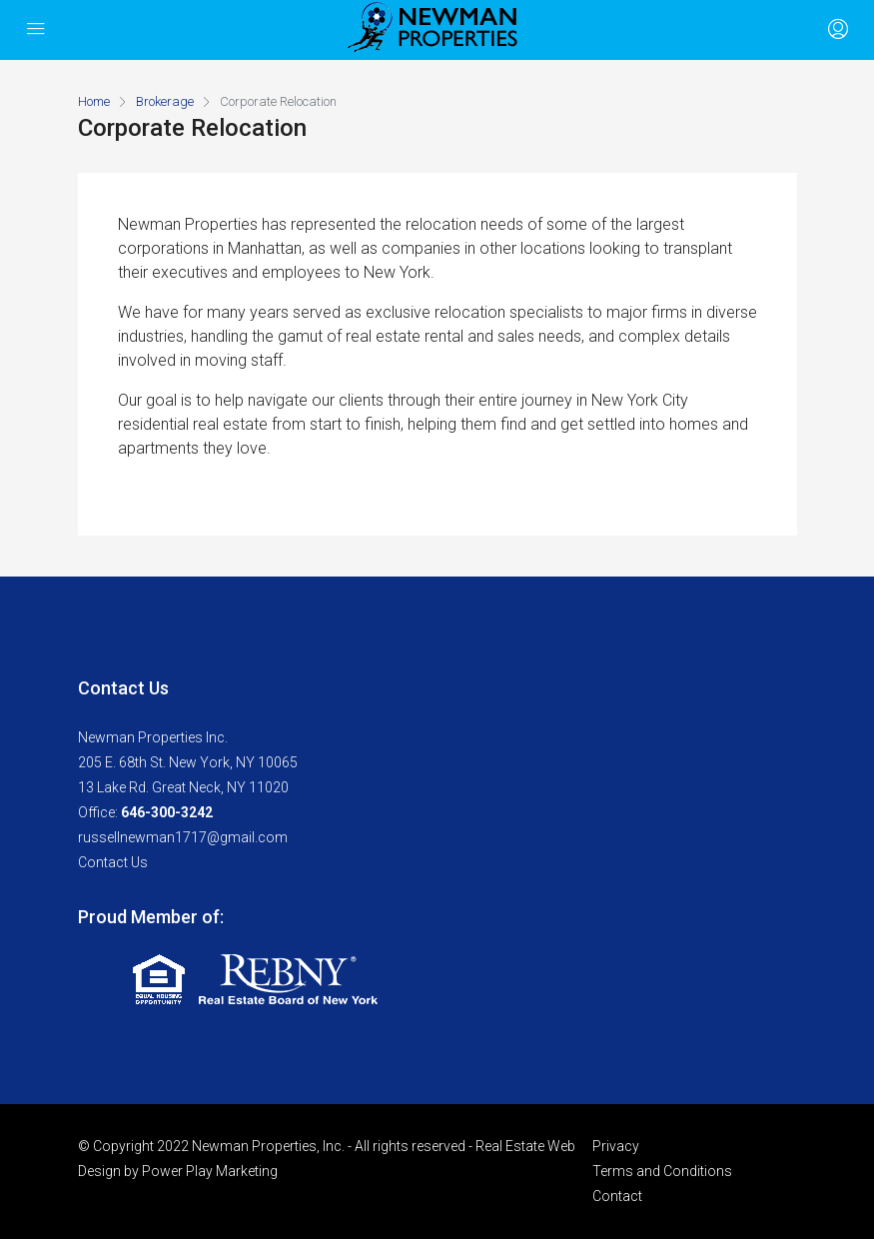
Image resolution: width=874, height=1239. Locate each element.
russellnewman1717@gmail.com (183, 837)
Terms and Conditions (662, 1171)
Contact (617, 1196)
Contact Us (113, 862)
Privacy (615, 1146)
